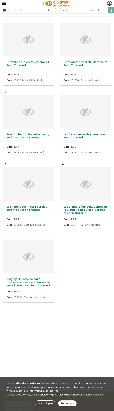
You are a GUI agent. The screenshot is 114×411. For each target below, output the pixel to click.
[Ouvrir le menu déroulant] (4, 4)
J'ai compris (67, 403)
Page (51, 10)
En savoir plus (45, 403)
